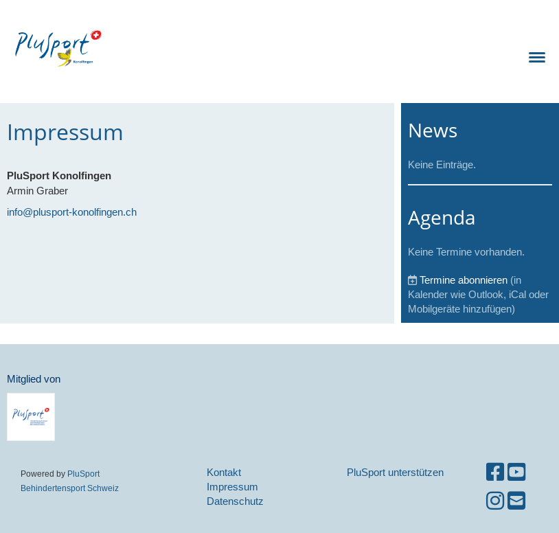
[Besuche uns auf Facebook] (495, 472)
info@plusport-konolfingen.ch (72, 212)
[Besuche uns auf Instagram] (495, 501)
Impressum (232, 486)
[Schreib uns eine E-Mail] (516, 501)
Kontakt (224, 472)
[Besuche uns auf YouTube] (516, 472)
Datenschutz (235, 501)
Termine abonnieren (463, 280)
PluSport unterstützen (395, 472)
